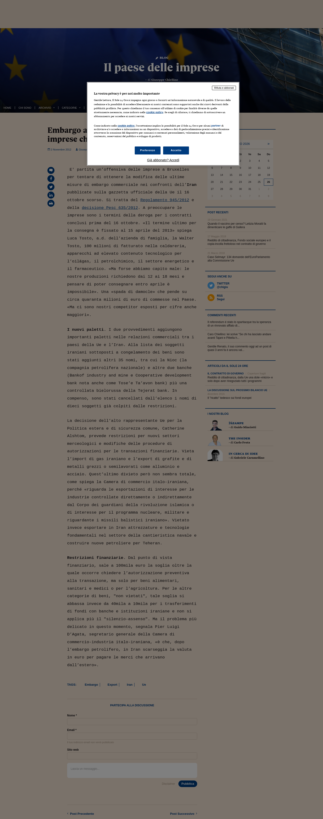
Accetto (176, 150)
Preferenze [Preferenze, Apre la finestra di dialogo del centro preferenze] (147, 150)
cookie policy (154, 112)
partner (216, 125)
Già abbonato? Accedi (163, 160)
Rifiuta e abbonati (224, 87)
